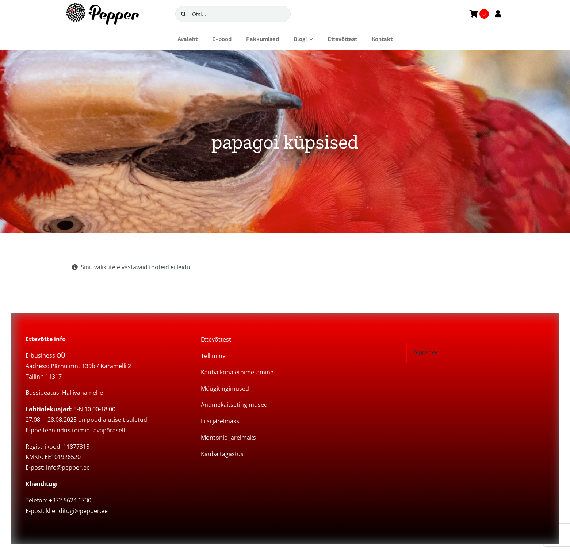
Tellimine (213, 356)
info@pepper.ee (68, 467)
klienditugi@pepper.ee (77, 511)
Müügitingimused (225, 389)
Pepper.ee (425, 352)
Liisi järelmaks (220, 421)
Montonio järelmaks (228, 438)
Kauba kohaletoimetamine (237, 372)
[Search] (183, 14)
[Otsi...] (233, 14)
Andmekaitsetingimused (234, 405)
